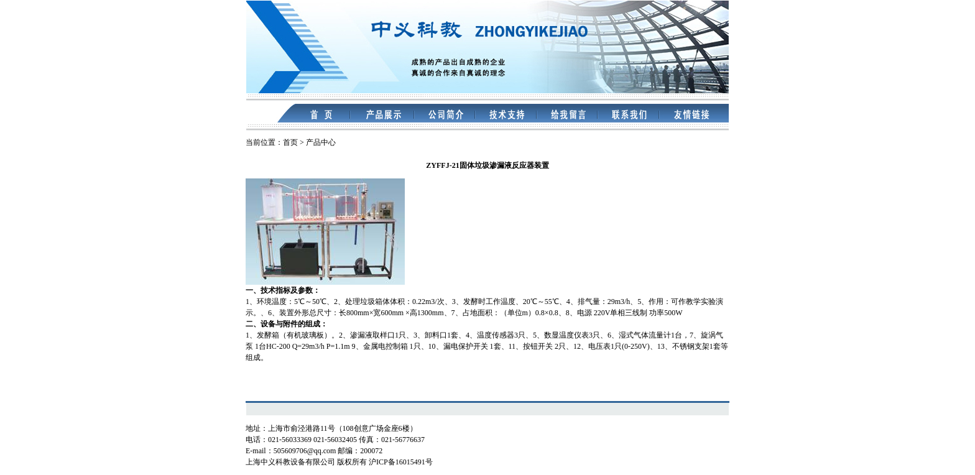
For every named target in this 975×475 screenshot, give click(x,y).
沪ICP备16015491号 (401, 462)
